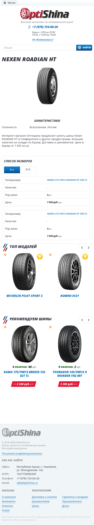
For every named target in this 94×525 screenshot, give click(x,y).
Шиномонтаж (41, 501)
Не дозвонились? (42, 39)
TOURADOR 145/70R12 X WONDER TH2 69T (70, 374)
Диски (65, 506)
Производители (72, 501)
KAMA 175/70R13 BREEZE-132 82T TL (24, 374)
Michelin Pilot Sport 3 (24, 296)
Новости (7, 506)
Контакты (8, 501)
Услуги (6, 510)
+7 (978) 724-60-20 (45, 26)
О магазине (9, 497)
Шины (35, 506)
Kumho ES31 (69, 296)
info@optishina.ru (27, 483)
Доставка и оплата (44, 497)
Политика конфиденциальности (22, 453)
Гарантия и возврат (75, 497)
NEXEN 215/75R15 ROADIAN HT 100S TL (67, 180)
